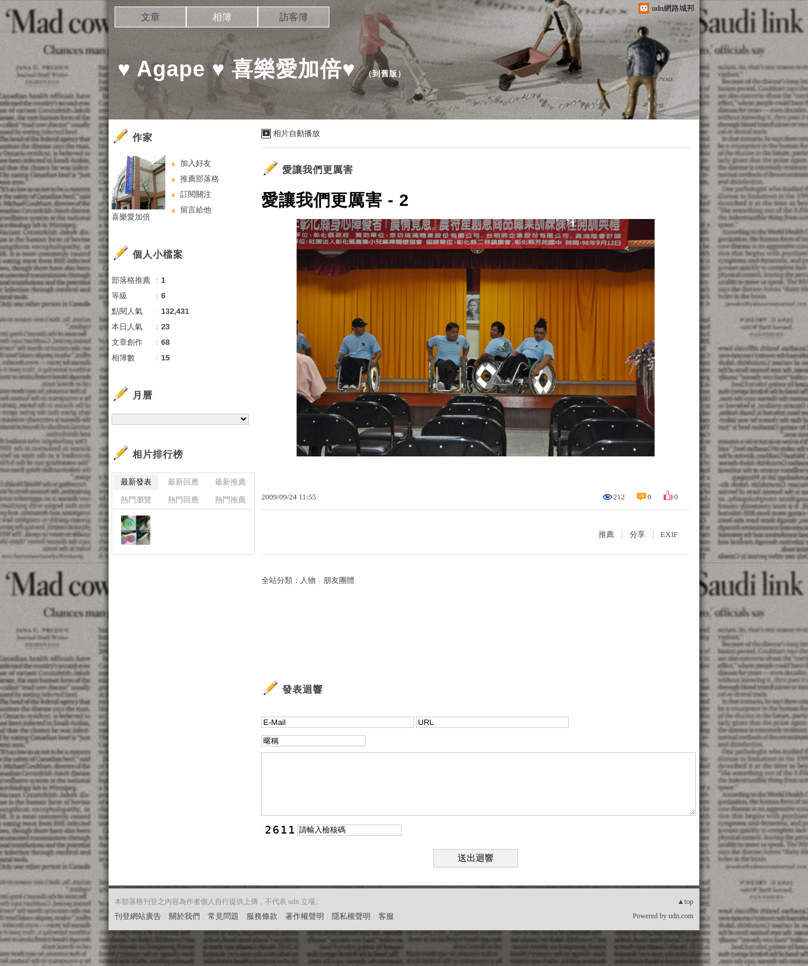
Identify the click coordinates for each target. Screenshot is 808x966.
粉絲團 (126, 956)
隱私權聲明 (351, 916)
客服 (386, 916)
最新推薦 (230, 481)
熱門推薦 (230, 499)
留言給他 (195, 209)
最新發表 (136, 481)
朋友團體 (338, 580)
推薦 (606, 534)
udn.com (680, 916)
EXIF (669, 534)
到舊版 (384, 73)
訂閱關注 (195, 194)
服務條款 (261, 916)
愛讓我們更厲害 (317, 170)
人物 (308, 580)
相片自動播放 (296, 133)
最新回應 (183, 481)
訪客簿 (293, 17)
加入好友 (195, 163)
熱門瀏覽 (136, 499)
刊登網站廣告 (138, 916)
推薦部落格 (199, 178)
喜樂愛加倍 (131, 216)
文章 (150, 17)
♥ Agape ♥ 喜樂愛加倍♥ (237, 69)
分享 (637, 534)
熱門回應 (183, 499)
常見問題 (223, 916)
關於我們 (184, 916)
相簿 (222, 17)
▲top (685, 901)
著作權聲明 (304, 916)
